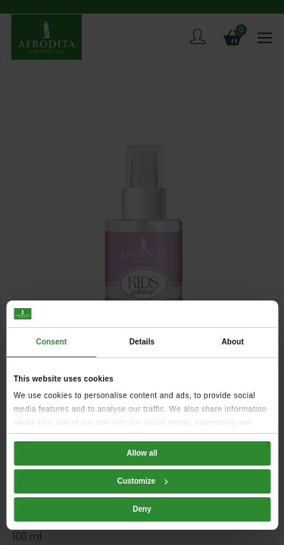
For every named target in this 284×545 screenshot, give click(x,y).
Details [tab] (142, 342)
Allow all (142, 453)
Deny (142, 509)
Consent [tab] (51, 342)
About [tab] (232, 342)
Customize (142, 481)
